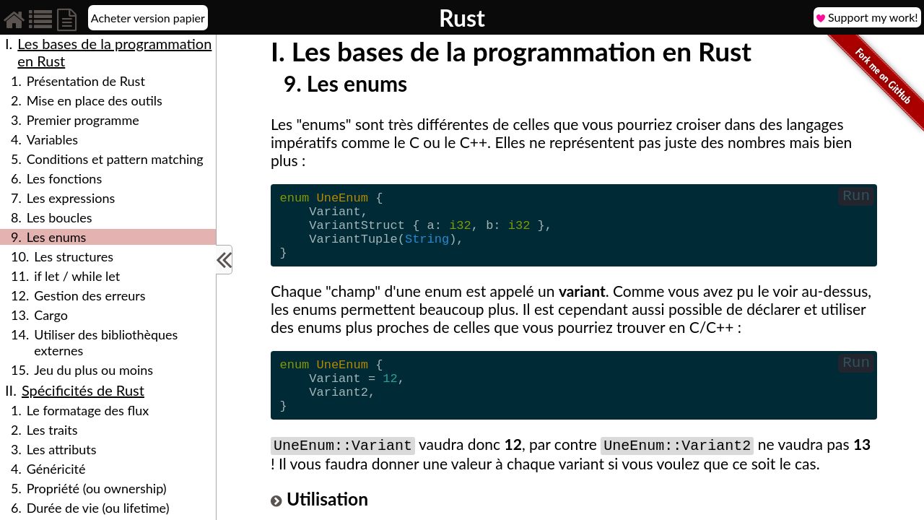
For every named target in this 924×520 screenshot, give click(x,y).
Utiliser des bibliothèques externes (106, 342)
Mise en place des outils (94, 100)
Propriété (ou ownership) (97, 488)
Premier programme (83, 120)
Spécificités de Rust (83, 390)
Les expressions (71, 198)
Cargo (51, 315)
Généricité (56, 469)
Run (856, 198)
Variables (52, 139)
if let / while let (77, 276)
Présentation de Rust (86, 81)
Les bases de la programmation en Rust (114, 52)
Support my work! (867, 17)
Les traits (52, 430)
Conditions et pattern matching (115, 159)
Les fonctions (64, 178)
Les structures (73, 256)
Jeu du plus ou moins (93, 370)
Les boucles (59, 217)
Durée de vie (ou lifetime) (98, 508)
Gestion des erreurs (89, 295)
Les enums (57, 237)
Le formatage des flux (88, 410)
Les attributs (62, 449)
